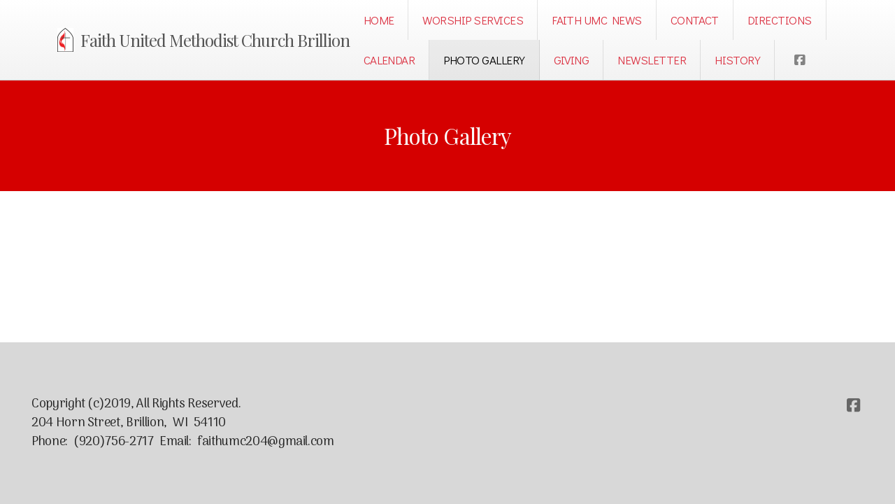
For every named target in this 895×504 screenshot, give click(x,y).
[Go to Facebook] (799, 60)
